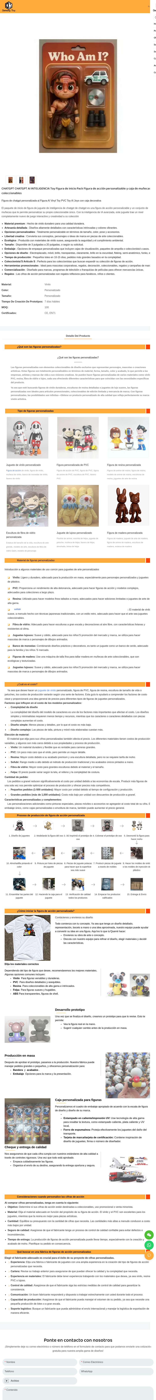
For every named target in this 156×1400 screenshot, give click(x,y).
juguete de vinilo (47, 690)
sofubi (17, 609)
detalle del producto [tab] (78, 336)
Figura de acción (13, 470)
